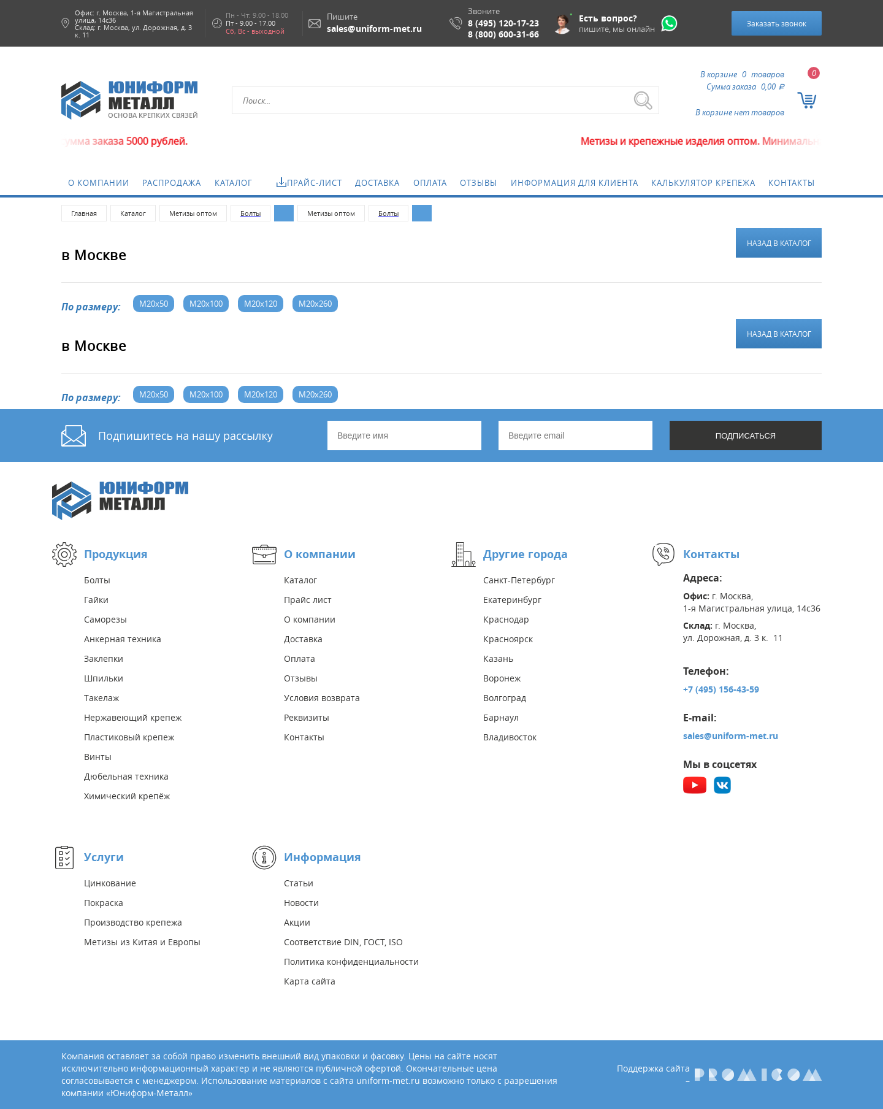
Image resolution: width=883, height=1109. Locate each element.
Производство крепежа (133, 922)
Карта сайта (309, 981)
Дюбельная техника (126, 776)
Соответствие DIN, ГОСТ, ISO (343, 942)
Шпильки (103, 678)
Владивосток (510, 737)
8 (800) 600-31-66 (503, 34)
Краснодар (506, 619)
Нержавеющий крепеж (133, 717)
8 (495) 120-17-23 (503, 23)
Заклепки (103, 658)
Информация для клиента (574, 182)
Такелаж (101, 698)
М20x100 (206, 303)
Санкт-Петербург (519, 580)
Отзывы (478, 182)
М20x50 (153, 303)
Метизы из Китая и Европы (142, 942)
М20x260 (315, 303)
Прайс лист (308, 599)
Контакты (791, 182)
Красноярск (508, 639)
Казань (498, 658)
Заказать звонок (776, 23)
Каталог (234, 182)
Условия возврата (322, 698)
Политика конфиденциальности (351, 961)
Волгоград (504, 698)
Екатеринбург (512, 599)
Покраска (103, 902)
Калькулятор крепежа (703, 182)
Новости (301, 902)
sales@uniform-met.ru (730, 736)
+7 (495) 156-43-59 (721, 689)
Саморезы (105, 619)
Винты (98, 756)
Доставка (377, 182)
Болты (97, 580)
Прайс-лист (314, 182)
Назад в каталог (779, 243)
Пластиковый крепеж (129, 737)
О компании (98, 182)
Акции (297, 922)
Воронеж (502, 678)
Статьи (298, 883)
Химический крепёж (127, 796)
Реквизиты (306, 717)
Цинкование (110, 883)
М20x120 (260, 303)
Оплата (430, 182)
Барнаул (501, 717)
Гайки (96, 599)
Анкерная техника (122, 639)
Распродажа (171, 182)
